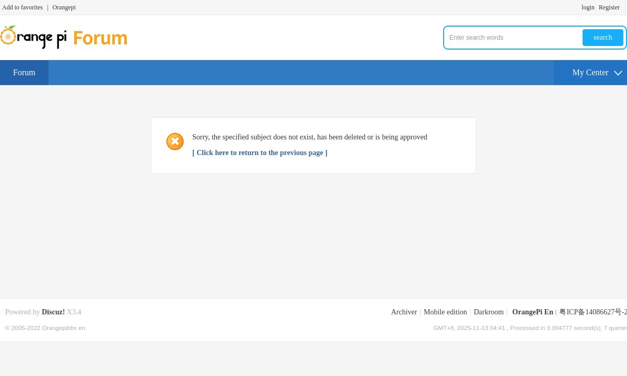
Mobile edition (445, 312)
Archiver (404, 312)
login (588, 7)
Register (609, 7)
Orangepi (64, 7)
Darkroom (489, 312)
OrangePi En (533, 312)
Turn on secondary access (624, 7)
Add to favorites (22, 7)
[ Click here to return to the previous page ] (260, 153)
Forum (24, 72)
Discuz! (53, 312)
